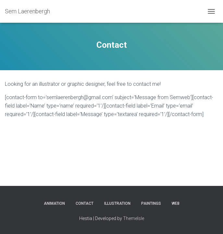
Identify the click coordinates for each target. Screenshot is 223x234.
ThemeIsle (133, 218)
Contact (84, 203)
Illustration (117, 203)
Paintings (151, 203)
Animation (54, 203)
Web (176, 203)
